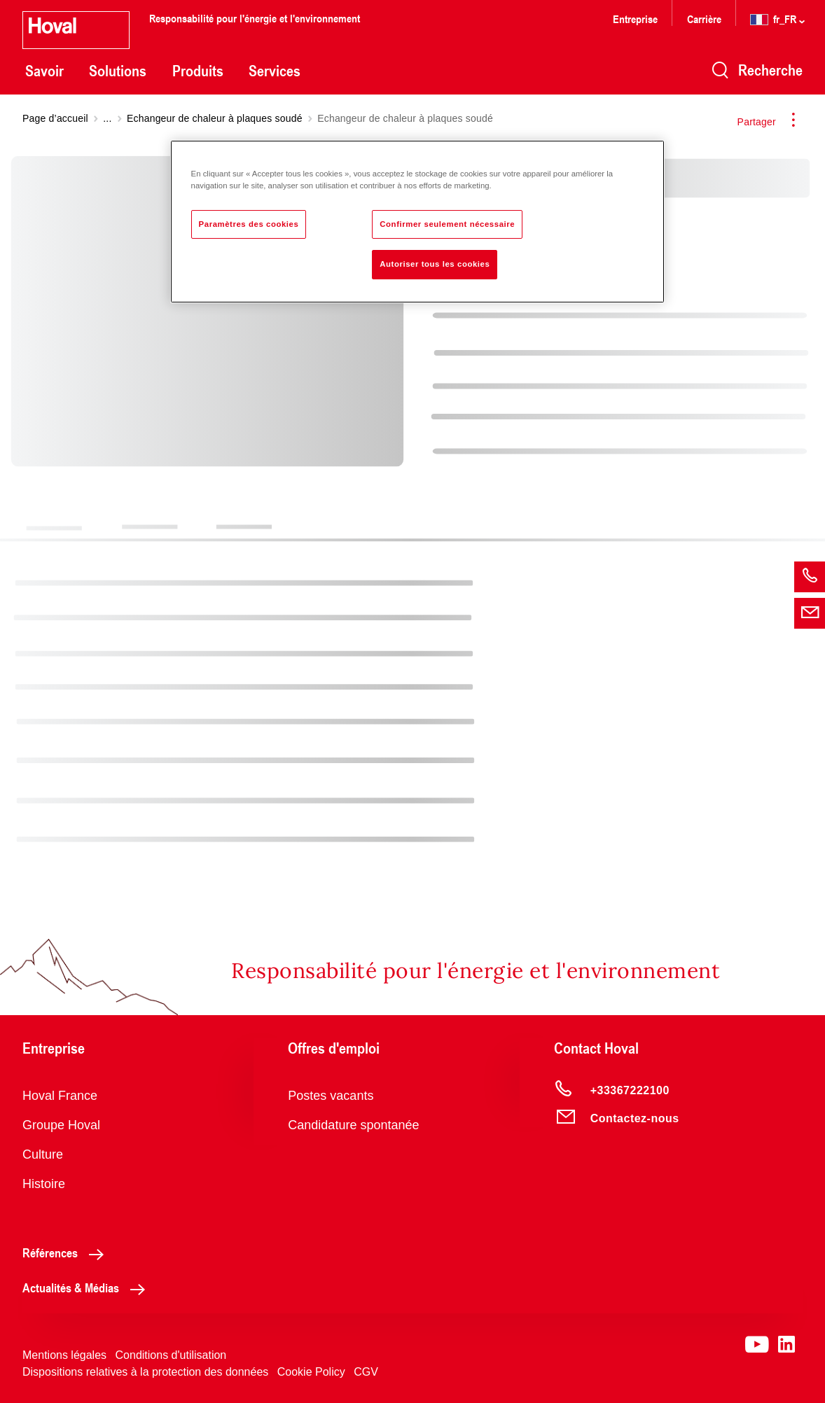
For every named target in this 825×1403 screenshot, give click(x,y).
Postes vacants (330, 1096)
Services (274, 70)
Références (66, 1252)
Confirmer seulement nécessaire (447, 224)
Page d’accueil (55, 118)
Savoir (44, 70)
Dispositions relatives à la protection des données (145, 1372)
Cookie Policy (311, 1372)
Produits (197, 70)
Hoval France (59, 1096)
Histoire (43, 1184)
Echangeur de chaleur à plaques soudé (215, 118)
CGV (366, 1372)
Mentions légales (64, 1355)
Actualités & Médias (87, 1287)
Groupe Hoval (61, 1125)
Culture (42, 1154)
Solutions (117, 70)
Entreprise (635, 19)
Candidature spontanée (353, 1125)
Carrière (705, 19)
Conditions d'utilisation (171, 1355)
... (107, 118)
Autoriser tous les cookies (435, 264)
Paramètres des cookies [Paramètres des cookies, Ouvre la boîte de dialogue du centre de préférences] (249, 224)
